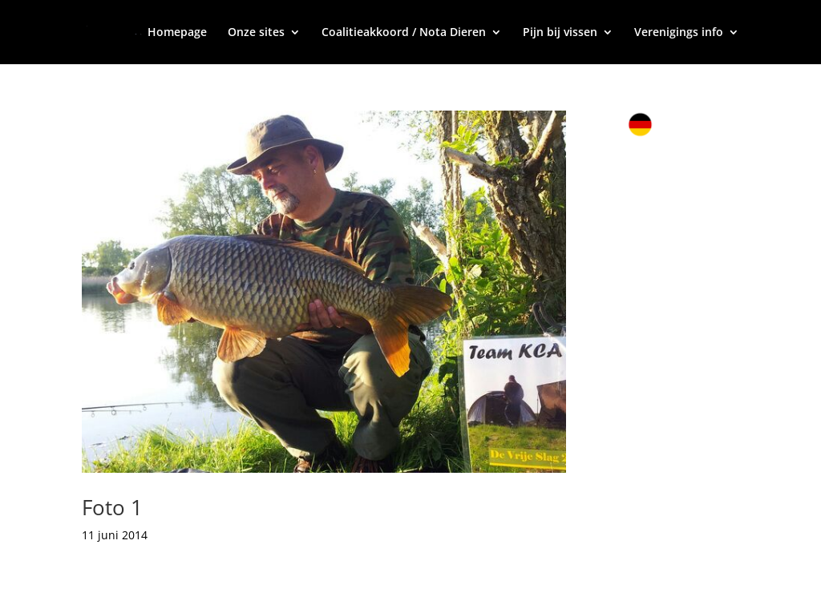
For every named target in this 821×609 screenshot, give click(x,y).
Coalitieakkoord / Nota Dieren (404, 32)
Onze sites (256, 32)
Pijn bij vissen (560, 32)
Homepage (177, 32)
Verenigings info (678, 32)
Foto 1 (112, 507)
